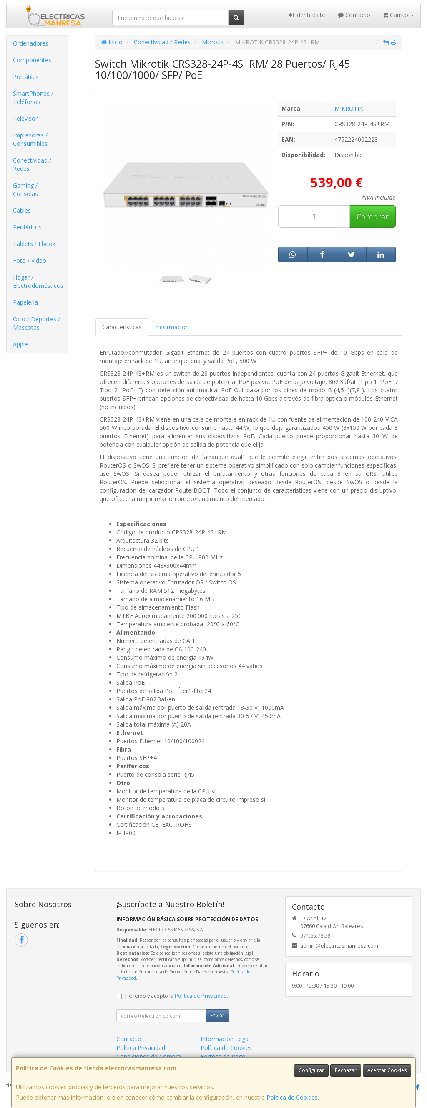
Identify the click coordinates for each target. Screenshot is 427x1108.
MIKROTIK (348, 108)
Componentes (32, 60)
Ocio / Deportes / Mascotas (36, 323)
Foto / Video (29, 260)
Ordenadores (30, 43)
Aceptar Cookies (387, 1070)
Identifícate (307, 15)
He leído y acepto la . (176, 995)
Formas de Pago (223, 1056)
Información (172, 327)
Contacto (354, 15)
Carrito (398, 15)
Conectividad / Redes (32, 164)
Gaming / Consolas (25, 189)
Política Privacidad (140, 1048)
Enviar (217, 1015)
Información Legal (225, 1039)
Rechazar (346, 1070)
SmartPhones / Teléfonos (33, 97)
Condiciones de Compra (148, 1056)
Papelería (25, 302)
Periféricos (27, 227)
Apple (20, 344)
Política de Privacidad (201, 995)
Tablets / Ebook (34, 244)
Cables (22, 210)
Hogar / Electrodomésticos (38, 281)
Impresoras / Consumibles (30, 139)
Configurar (311, 1070)
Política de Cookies (292, 1097)
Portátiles (26, 77)
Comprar (373, 216)
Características (122, 327)
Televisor (25, 118)
